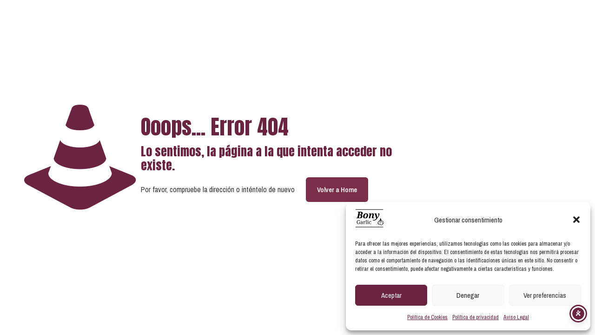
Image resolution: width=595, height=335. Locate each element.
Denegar (467, 295)
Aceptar (391, 295)
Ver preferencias (544, 295)
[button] (576, 219)
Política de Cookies (427, 317)
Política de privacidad (475, 317)
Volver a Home (337, 189)
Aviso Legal (516, 317)
